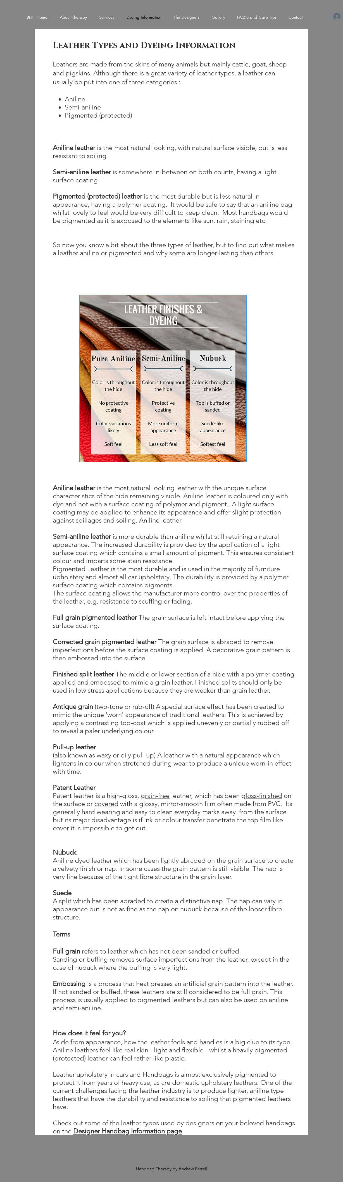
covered (106, 804)
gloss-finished (261, 796)
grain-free (155, 796)
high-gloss (122, 796)
